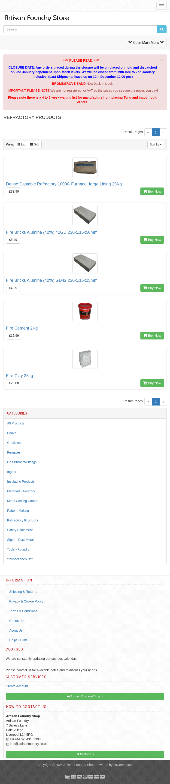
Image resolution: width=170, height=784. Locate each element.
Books (11, 433)
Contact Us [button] (85, 754)
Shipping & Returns (23, 591)
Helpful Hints (18, 640)
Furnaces (14, 452)
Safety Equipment (20, 530)
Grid (34, 144)
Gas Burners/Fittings (22, 462)
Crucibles (14, 443)
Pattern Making (18, 510)
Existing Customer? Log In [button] (85, 696)
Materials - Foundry (21, 491)
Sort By (156, 144)
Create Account (17, 686)
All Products (15, 423)
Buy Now (152, 191)
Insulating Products (21, 481)
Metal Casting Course (22, 501)
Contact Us (17, 621)
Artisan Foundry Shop (78, 765)
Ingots (11, 472)
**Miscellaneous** (20, 559)
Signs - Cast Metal (20, 540)
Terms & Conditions (23, 611)
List (21, 144)
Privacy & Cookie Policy (26, 601)
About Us (16, 630)
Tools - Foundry (18, 549)
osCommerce (123, 765)
